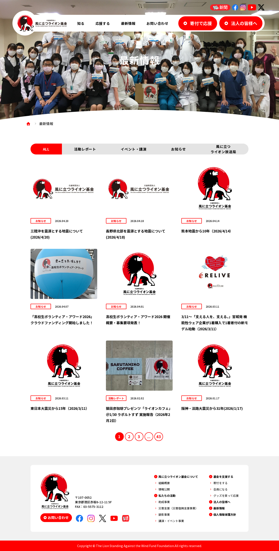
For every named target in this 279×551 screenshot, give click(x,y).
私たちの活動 (166, 495)
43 (158, 436)
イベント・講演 (133, 149)
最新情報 (128, 23)
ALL (46, 149)
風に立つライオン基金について (178, 477)
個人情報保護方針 (224, 514)
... (148, 436)
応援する (102, 23)
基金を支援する (223, 477)
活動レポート (85, 149)
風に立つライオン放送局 (223, 149)
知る (81, 23)
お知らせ (178, 149)
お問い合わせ (157, 23)
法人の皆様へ (221, 502)
